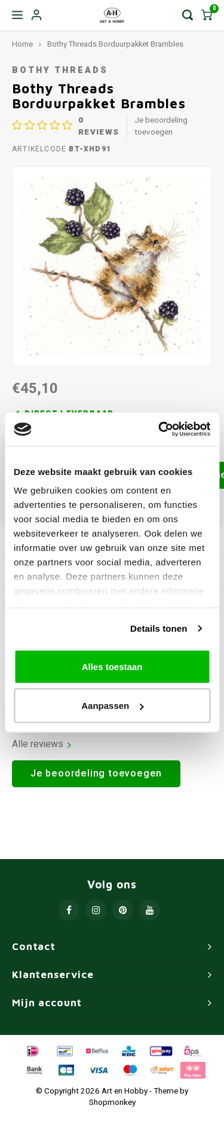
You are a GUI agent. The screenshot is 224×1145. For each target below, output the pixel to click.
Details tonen (158, 628)
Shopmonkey (112, 1103)
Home (22, 44)
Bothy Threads (60, 70)
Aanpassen (112, 706)
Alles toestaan (112, 666)
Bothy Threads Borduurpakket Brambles (115, 44)
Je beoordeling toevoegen (161, 126)
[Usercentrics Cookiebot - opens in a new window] (159, 429)
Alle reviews (41, 744)
